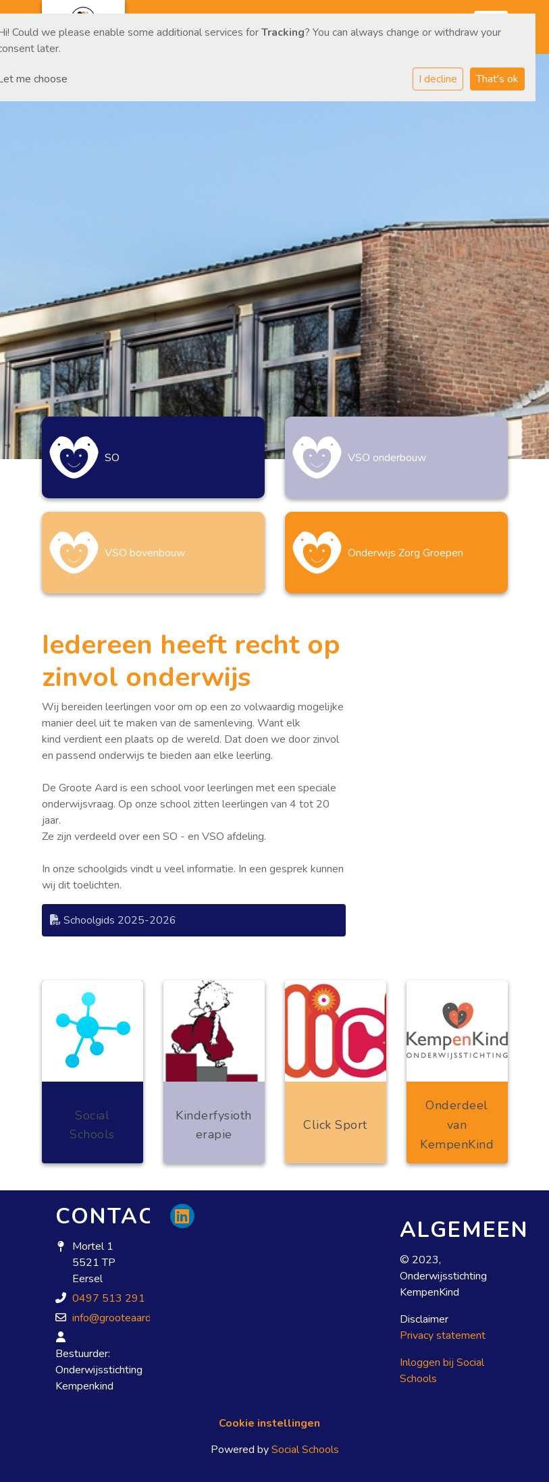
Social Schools (305, 1449)
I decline (438, 79)
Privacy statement (443, 1335)
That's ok (497, 79)
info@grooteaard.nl (116, 1318)
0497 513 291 (108, 1298)
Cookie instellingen (269, 1423)
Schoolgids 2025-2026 (113, 920)
